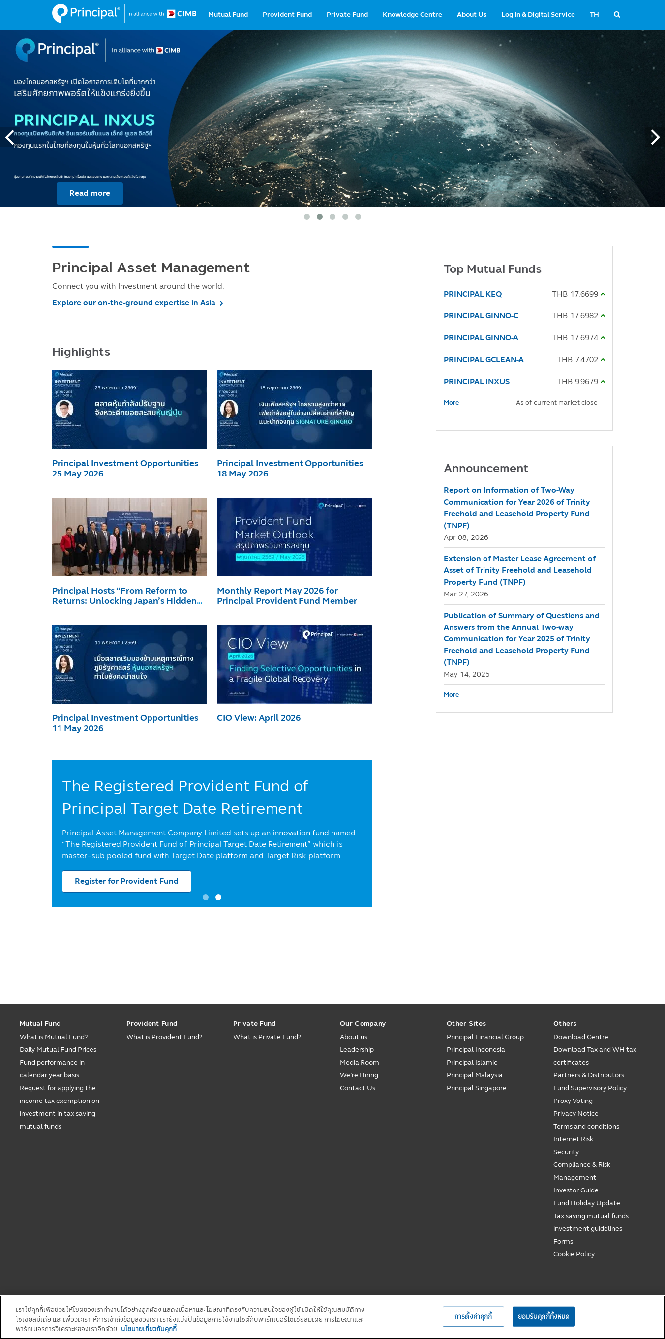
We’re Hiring (359, 1075)
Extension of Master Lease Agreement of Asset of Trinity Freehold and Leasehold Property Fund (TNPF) (520, 570)
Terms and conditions (586, 1126)
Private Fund (347, 14)
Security (566, 1152)
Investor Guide (576, 1190)
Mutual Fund (228, 14)
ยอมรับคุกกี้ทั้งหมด (544, 1315)
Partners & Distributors (588, 1075)
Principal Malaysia (475, 1075)
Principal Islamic (472, 1062)
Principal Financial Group (485, 1037)
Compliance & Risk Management (581, 1171)
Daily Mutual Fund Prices (58, 1049)
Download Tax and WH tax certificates (594, 1056)
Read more (89, 193)
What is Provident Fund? (164, 1037)
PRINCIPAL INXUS (477, 381)
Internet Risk (573, 1139)
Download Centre (580, 1037)
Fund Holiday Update (586, 1203)
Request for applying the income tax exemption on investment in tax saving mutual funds (59, 1107)
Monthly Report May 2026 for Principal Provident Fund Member (287, 595)
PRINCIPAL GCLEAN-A (484, 359)
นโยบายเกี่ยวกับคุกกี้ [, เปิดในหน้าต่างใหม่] (149, 1328)
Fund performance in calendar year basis (52, 1068)
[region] (332, 1317)
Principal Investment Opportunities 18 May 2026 (290, 468)
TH (594, 14)
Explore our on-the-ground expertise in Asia (133, 302)
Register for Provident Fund (127, 881)
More (451, 403)
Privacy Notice (576, 1113)
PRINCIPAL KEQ (473, 293)
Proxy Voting (573, 1101)
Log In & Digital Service (538, 14)
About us (353, 1037)
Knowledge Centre (412, 14)
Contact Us (357, 1088)
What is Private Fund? (267, 1037)
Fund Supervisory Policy (590, 1088)
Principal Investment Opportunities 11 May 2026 (125, 723)
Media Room (359, 1062)
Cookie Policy (574, 1254)
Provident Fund (287, 14)
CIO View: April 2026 (259, 718)
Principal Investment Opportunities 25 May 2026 (125, 468)
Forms (563, 1241)
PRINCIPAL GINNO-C (481, 315)
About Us (471, 14)
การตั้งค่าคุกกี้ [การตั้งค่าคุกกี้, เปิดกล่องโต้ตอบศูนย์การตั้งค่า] (473, 1315)
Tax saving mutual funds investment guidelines (591, 1222)
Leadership (357, 1049)
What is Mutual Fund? (54, 1037)
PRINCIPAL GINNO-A (481, 337)
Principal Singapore (477, 1088)
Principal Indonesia (476, 1049)
